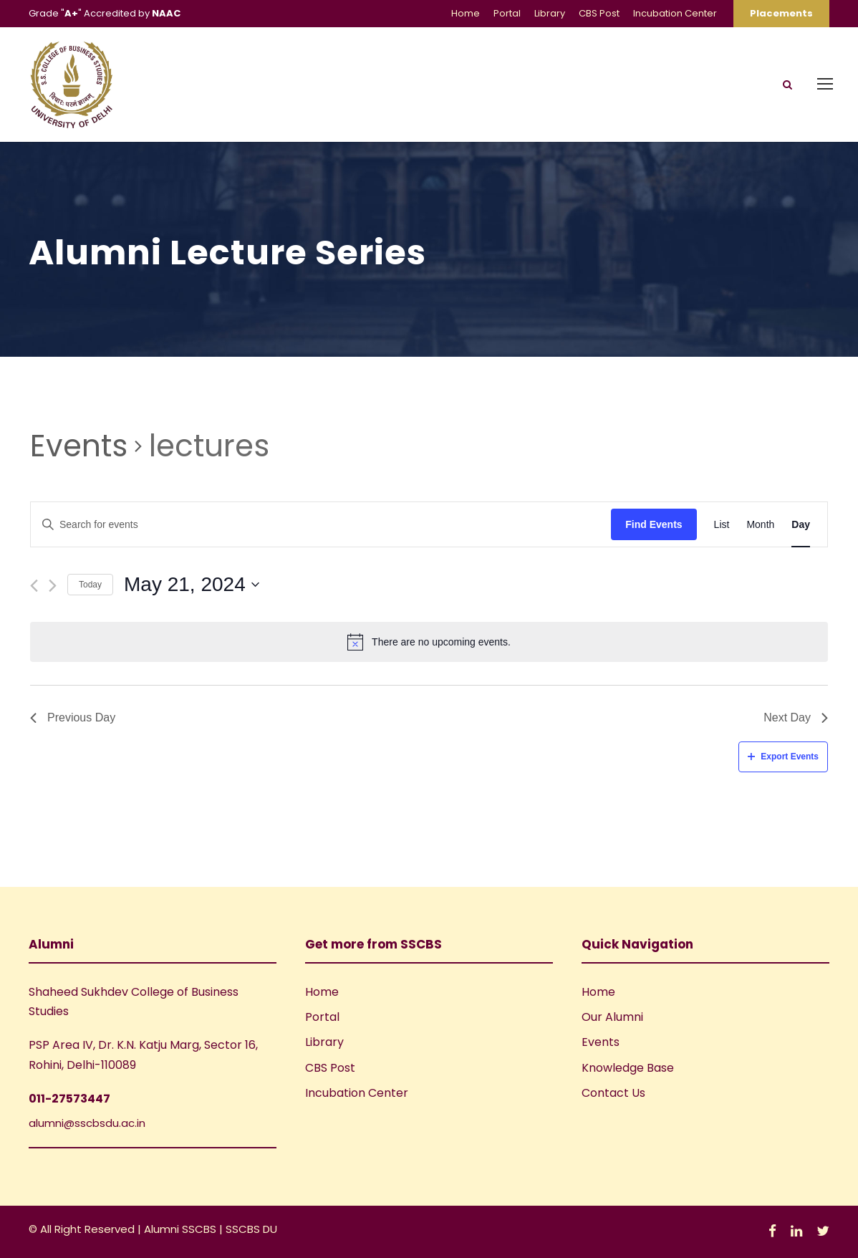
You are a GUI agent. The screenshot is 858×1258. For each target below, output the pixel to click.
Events (78, 446)
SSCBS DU (251, 1229)
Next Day (795, 717)
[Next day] (53, 585)
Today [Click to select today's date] (90, 585)
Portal (507, 13)
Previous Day (72, 717)
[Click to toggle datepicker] (191, 584)
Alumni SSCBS (181, 1229)
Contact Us (613, 1093)
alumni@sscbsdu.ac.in (87, 1122)
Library (549, 13)
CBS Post (599, 13)
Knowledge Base (628, 1068)
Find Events (653, 524)
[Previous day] (34, 585)
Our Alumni (612, 1017)
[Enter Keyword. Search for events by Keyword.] (321, 524)
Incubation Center (675, 13)
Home (465, 13)
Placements (781, 13)
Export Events (783, 757)
